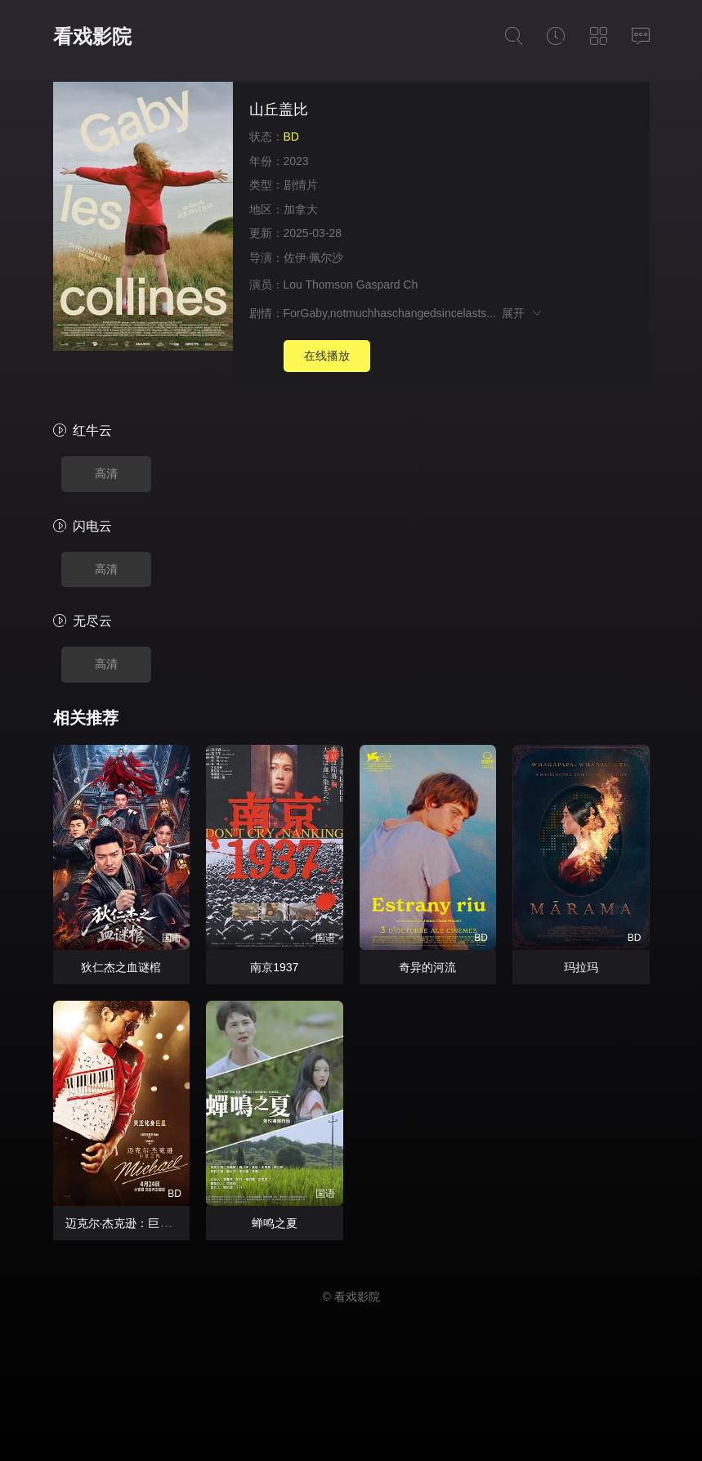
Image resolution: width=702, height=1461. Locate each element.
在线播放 (327, 355)
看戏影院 (92, 36)
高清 (106, 473)
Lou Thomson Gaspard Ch (351, 284)
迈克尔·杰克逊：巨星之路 (130, 1223)
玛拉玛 (581, 967)
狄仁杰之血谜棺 (121, 967)
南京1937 (274, 967)
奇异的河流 (427, 967)
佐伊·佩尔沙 (314, 257)
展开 (522, 313)
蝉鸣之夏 (274, 1223)
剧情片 (301, 184)
